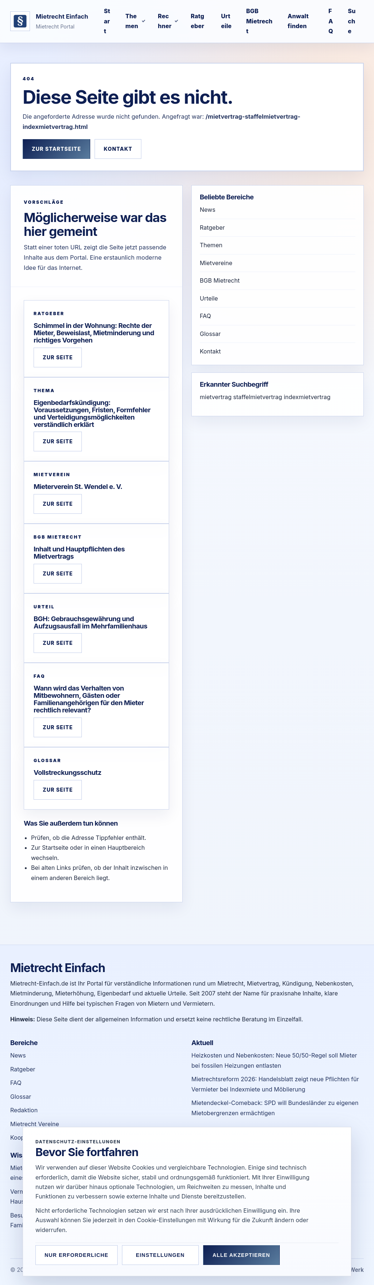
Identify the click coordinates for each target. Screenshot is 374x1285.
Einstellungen (160, 1255)
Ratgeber (212, 227)
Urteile (209, 298)
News (207, 209)
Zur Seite (58, 357)
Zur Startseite (56, 149)
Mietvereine (216, 263)
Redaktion (24, 1110)
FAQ (205, 316)
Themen (211, 245)
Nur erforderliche (76, 1255)
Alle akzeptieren (241, 1255)
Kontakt (118, 149)
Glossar (210, 333)
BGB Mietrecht (220, 280)
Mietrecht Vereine (34, 1124)
